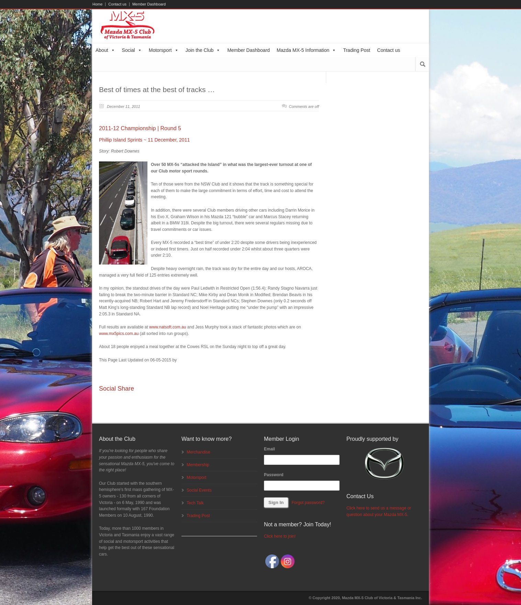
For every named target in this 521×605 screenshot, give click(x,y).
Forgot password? (307, 502)
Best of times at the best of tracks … (157, 89)
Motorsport (164, 50)
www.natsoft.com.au (167, 327)
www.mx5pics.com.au (118, 333)
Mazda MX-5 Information (306, 50)
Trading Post (356, 50)
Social (132, 50)
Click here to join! (280, 536)
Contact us (117, 4)
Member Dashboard (149, 4)
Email (269, 449)
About (105, 50)
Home (97, 4)
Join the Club (203, 50)
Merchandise (198, 452)
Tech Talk (195, 503)
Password (274, 474)
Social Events (199, 490)
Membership (198, 464)
